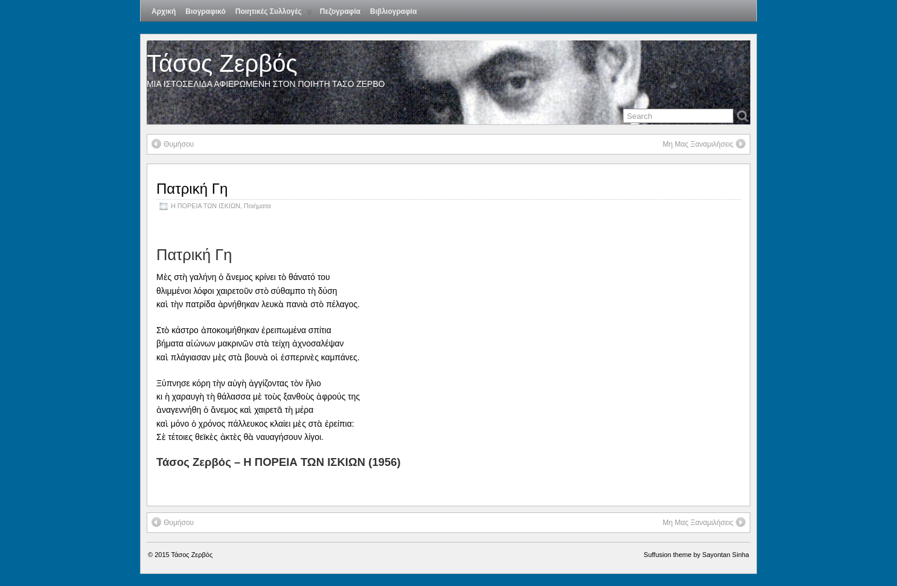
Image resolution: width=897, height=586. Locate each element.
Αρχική (164, 11)
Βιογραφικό (205, 11)
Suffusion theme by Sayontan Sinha (696, 554)
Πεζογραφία (340, 11)
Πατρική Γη (192, 188)
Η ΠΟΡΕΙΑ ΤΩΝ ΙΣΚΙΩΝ (205, 205)
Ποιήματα (257, 205)
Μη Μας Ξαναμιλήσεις (704, 143)
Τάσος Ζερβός (222, 63)
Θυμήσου (173, 143)
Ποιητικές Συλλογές (273, 14)
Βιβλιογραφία (393, 11)
